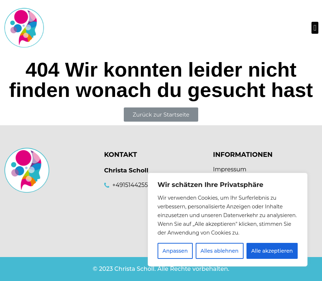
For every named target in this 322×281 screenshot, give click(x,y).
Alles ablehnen (219, 251)
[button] (314, 28)
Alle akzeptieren (272, 251)
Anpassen (175, 251)
